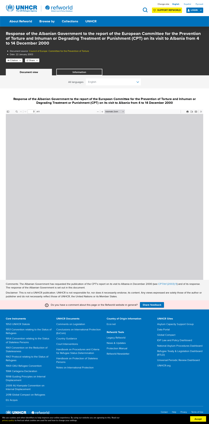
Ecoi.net (111, 324)
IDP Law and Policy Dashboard (174, 340)
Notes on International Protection (75, 367)
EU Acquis (12, 400)
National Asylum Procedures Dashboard (179, 346)
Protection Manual (117, 348)
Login (197, 10)
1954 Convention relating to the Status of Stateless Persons (27, 340)
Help (174, 412)
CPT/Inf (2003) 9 (167, 284)
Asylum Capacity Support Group (175, 324)
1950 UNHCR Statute (18, 324)
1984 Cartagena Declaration (21, 371)
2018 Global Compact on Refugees (25, 394)
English (175, 4)
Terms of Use (197, 412)
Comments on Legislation (70, 324)
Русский (199, 4)
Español (187, 4)
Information (79, 72)
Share (32, 60)
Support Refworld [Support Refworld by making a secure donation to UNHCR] (169, 10)
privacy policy (8, 420)
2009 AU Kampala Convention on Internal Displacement (25, 387)
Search (145, 10)
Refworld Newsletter (118, 354)
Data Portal (163, 329)
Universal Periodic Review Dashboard (178, 360)
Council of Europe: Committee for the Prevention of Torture (59, 51)
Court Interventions (67, 344)
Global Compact (166, 335)
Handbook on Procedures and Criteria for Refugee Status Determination (77, 351)
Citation (14, 60)
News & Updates (116, 343)
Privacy (184, 412)
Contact (164, 412)
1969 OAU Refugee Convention (24, 366)
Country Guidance (66, 338)
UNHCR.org (164, 365)
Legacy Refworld (116, 337)
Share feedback (152, 305)
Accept (198, 418)
